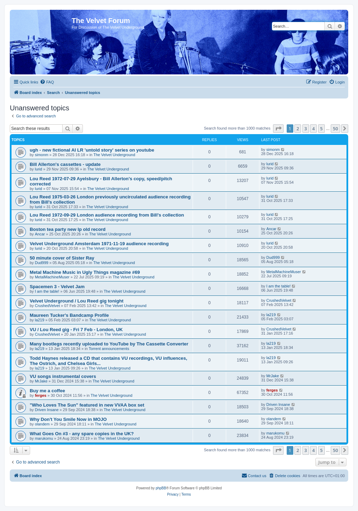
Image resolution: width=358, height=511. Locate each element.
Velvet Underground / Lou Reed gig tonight (76, 301)
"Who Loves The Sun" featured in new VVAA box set (87, 405)
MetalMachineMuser (52, 277)
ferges (40, 395)
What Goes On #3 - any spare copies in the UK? (82, 433)
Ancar (40, 234)
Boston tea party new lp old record (68, 229)
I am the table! (47, 291)
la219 (39, 320)
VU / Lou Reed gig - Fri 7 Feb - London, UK (76, 329)
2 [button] (297, 128)
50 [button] (335, 128)
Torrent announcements (109, 348)
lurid (38, 169)
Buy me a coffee (47, 390)
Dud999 (42, 263)
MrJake (41, 381)
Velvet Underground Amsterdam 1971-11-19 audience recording (99, 243)
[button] (278, 128)
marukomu (44, 438)
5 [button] (321, 128)
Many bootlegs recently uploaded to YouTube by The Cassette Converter (109, 343)
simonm (42, 155)
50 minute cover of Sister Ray (62, 258)
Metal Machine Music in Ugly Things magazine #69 (85, 272)
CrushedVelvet (47, 306)
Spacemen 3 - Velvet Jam (57, 286)
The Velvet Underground (114, 155)
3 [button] (306, 128)
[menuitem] (47, 82)
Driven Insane (47, 410)
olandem (42, 424)
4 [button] (313, 128)
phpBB (161, 488)
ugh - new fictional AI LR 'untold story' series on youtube (92, 150)
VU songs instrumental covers (63, 376)
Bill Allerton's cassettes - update (65, 164)
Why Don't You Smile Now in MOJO (68, 419)
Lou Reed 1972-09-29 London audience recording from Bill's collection (107, 215)
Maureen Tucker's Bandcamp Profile (69, 315)
